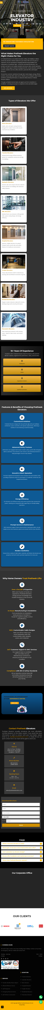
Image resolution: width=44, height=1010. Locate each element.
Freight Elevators (7, 270)
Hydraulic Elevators (8, 182)
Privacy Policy (22, 1004)
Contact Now (26, 25)
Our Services (17, 25)
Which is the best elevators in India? (13, 843)
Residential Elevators (8, 299)
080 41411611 (14, 763)
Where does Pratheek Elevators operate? (15, 860)
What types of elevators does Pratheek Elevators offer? (19, 847)
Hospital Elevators (7, 241)
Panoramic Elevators (8, 329)
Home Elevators (7, 123)
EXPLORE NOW (8, 88)
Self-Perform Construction (8, 994)
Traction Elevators (7, 153)
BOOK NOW (14, 703)
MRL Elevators (6, 211)
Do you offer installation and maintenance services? (18, 856)
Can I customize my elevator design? (14, 852)
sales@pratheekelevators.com (19, 737)
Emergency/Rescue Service (9, 991)
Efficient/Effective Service (8, 985)
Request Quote (9, 46)
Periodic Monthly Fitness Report (10, 982)
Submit (21, 825)
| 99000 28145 (14, 764)
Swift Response (6, 988)
